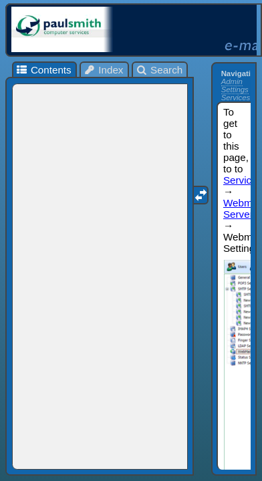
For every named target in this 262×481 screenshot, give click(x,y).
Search (159, 69)
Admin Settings (235, 85)
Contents (43, 69)
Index (104, 69)
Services (236, 98)
